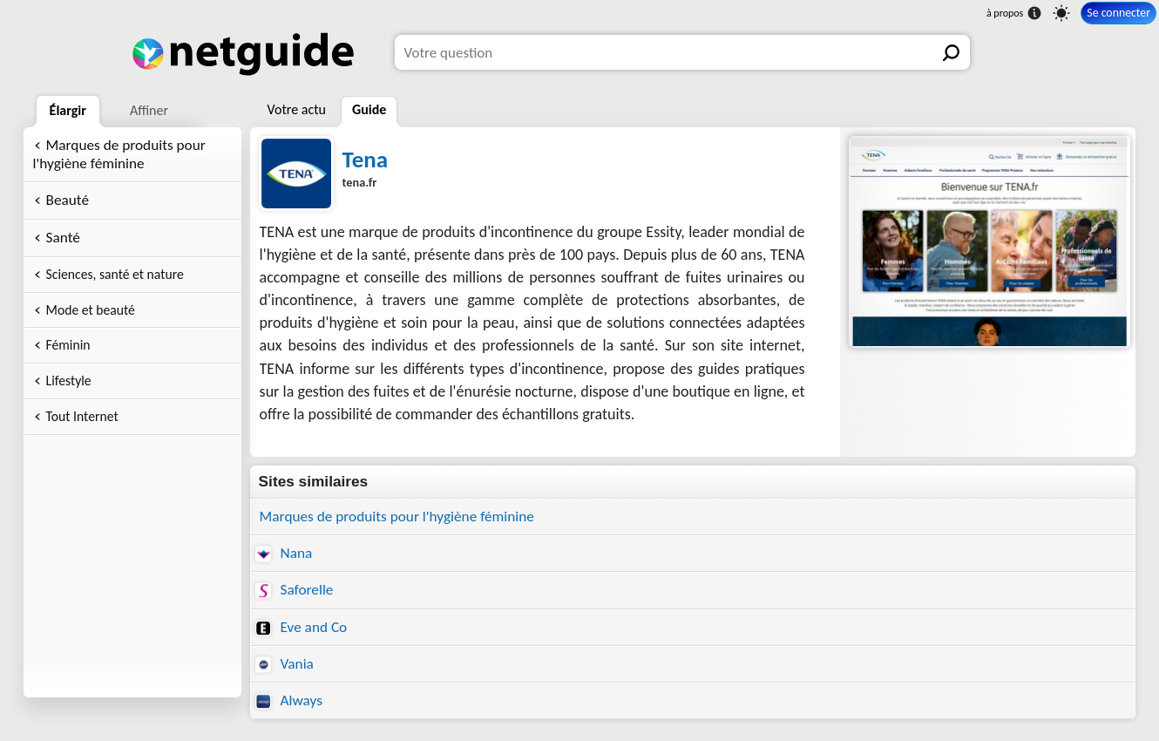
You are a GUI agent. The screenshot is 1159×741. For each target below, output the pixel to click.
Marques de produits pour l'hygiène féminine (119, 154)
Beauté (67, 200)
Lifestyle (69, 380)
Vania (284, 664)
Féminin (68, 345)
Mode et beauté (90, 310)
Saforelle (294, 590)
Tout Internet (82, 416)
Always (288, 700)
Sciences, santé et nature (115, 274)
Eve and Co (301, 627)
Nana (284, 553)
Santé (63, 237)
